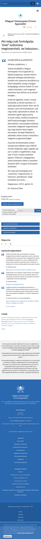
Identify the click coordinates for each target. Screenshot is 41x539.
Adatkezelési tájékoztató (20, 453)
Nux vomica (11, 323)
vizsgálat (10, 325)
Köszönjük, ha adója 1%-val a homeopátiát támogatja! (16, 490)
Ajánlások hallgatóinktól (14, 204)
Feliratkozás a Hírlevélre (20, 444)
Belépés (20, 514)
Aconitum (3, 317)
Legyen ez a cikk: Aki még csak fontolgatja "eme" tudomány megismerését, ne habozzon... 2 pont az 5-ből (3, 198)
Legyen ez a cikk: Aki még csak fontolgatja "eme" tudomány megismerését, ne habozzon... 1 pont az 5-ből (2, 198)
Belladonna (14, 319)
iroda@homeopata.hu (19, 420)
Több (3, 329)
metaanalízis (4, 323)
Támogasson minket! (9, 232)
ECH (24, 319)
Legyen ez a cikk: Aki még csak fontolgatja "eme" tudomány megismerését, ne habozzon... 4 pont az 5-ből (6, 198)
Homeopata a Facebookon (20, 447)
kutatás (31, 321)
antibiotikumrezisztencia (27, 317)
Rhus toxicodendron (29, 323)
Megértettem (7, 536)
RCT (22, 323)
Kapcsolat (20, 520)
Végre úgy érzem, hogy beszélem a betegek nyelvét (21, 270)
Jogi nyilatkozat (20, 450)
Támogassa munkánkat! (20, 495)
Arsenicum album (5, 319)
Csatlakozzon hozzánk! (10, 224)
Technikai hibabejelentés (20, 462)
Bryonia (20, 319)
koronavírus (18, 321)
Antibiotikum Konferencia (13, 317)
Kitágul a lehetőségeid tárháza (15, 284)
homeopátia (29, 319)
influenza (11, 321)
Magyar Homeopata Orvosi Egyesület (20, 22)
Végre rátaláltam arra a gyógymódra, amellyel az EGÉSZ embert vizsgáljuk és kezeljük (22, 302)
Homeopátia (4, 321)
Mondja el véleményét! (10, 228)
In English (20, 517)
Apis (35, 317)
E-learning (29, 27)
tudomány (3, 325)
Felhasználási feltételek (20, 456)
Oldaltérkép (20, 459)
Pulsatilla (18, 323)
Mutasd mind (10, 306)
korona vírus (25, 321)
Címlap (3, 35)
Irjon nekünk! (20, 441)
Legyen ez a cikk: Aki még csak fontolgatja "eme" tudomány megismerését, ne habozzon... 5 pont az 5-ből (8, 198)
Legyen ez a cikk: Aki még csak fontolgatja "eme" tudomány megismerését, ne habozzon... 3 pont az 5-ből (5, 198)
